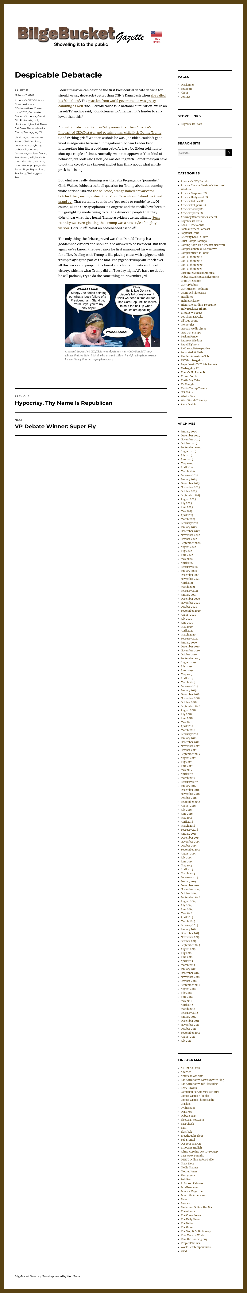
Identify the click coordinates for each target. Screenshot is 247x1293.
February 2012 (189, 1012)
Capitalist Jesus (190, 233)
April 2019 (187, 678)
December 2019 (190, 646)
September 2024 (191, 447)
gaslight (33, 157)
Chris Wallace (32, 141)
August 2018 (188, 710)
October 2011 (188, 1028)
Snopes (185, 1203)
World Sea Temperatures (196, 1247)
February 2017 (189, 782)
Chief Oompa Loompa (194, 241)
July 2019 (186, 666)
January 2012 (188, 1016)
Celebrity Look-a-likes (194, 237)
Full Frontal (188, 1139)
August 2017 (188, 758)
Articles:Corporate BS (194, 193)
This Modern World (193, 1235)
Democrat (21, 153)
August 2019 (188, 662)
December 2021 (190, 575)
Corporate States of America (197, 273)
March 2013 (188, 965)
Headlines (187, 296)
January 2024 (189, 479)
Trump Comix (189, 376)
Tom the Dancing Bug (194, 1239)
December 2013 (190, 933)
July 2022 (186, 551)
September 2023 (190, 495)
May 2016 (186, 817)
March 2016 (188, 825)
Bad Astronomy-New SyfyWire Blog (202, 1080)
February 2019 (189, 686)
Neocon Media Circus (193, 328)
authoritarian (34, 137)
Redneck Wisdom (191, 340)
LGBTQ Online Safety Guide (197, 1159)
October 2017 (189, 750)
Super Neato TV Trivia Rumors (199, 364)
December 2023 (190, 483)
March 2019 (188, 682)
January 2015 (188, 881)
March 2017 (188, 778)
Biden (18, 141)
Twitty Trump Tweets (194, 388)
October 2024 (189, 443)
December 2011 (190, 1020)
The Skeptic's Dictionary (196, 1231)
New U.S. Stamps (191, 332)
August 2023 (188, 499)
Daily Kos (186, 1111)
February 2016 (189, 829)
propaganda (38, 165)
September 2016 (190, 801)
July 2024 (186, 455)
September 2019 (190, 658)
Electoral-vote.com (192, 1119)
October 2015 (189, 845)
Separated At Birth (192, 352)
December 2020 (190, 598)
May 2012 (186, 1001)
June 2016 (187, 813)
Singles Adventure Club (195, 356)
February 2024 (189, 475)
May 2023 (186, 511)
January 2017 (188, 786)
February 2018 (189, 734)
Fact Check (187, 1123)
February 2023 (189, 523)
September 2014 (190, 897)
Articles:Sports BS (192, 213)
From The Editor (191, 280)
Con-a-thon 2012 (191, 257)
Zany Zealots (188, 404)
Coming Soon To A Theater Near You (203, 245)
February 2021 (189, 590)
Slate (184, 1199)
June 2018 (187, 718)
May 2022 (187, 559)
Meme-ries (188, 324)
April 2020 (187, 630)
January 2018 (188, 738)
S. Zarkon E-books (192, 1183)
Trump (19, 177)
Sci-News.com (190, 1187)
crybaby (36, 145)
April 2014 (187, 917)
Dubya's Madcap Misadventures (200, 277)
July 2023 (186, 503)
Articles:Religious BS (193, 205)
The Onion (187, 1227)
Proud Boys (22, 169)
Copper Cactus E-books (195, 1096)
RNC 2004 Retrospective (195, 348)
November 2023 (190, 487)
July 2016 (186, 809)
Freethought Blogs (192, 1135)
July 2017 (186, 762)
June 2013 (186, 957)
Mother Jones (189, 1171)
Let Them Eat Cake (192, 316)
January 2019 (189, 690)
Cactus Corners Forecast (195, 229)
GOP (42, 157)
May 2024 (187, 463)
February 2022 (189, 567)
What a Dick (188, 396)
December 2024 (190, 435)
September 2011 (190, 1032)
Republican (37, 169)
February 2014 (189, 925)
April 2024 (187, 467)
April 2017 (187, 774)
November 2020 (190, 602)
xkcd (184, 1251)
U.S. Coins (187, 392)
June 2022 (187, 555)
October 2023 (189, 491)
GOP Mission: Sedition (194, 288)
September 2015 (190, 849)
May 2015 (186, 865)
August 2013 (188, 949)
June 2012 (187, 997)
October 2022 (189, 539)
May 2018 (186, 722)
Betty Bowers (189, 1088)
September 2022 (191, 543)
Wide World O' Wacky (194, 400)
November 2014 (190, 889)
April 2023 (187, 515)
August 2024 (188, 451)
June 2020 (187, 622)
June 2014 (187, 909)
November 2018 (190, 698)
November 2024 (190, 439)
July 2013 (186, 953)
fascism (33, 153)
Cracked (186, 1103)
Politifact (186, 1179)
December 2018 (190, 694)
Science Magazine (192, 1191)
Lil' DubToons (189, 320)
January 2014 (188, 929)
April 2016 (187, 821)
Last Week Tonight (192, 1155)
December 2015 (190, 837)
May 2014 (186, 913)
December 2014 (190, 885)
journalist (21, 161)
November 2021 (190, 579)
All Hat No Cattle (190, 1068)
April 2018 (187, 726)
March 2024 (188, 471)
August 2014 (188, 901)
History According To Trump (198, 304)
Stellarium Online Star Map (197, 1207)
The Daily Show (190, 1219)
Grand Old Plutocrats (193, 292)
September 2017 (190, 754)
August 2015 (188, 853)
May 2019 (186, 674)
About (184, 92)
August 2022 (188, 547)
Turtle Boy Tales (190, 380)
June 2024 (187, 459)
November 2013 (190, 937)
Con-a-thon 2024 (192, 269)
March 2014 (188, 921)
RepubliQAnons (190, 344)
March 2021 (188, 586)
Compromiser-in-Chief (195, 253)
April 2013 (187, 961)
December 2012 (190, 973)
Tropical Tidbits (190, 1243)
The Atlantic (188, 1211)
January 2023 (189, 527)
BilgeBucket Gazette (27, 1276)
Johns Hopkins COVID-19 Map (199, 1151)
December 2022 (190, 531)
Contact (185, 96)
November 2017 (190, 746)
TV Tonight (188, 384)
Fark (183, 1127)
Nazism (39, 161)
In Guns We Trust (191, 312)
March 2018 (188, 730)
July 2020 (186, 618)
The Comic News (191, 1215)
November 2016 (190, 794)
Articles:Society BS (192, 209)
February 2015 (189, 877)
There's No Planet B (193, 372)
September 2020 (191, 610)
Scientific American (193, 1195)
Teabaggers (34, 173)
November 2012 (190, 977)
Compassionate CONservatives (199, 249)
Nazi (30, 161)
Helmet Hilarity (190, 300)
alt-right (20, 137)
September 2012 (190, 985)
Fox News (21, 157)
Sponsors (186, 88)
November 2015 (190, 841)
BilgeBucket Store (191, 124)
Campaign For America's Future (200, 1092)
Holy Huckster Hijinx (193, 308)
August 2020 (188, 614)
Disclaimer (187, 84)
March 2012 (188, 1009)
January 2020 (189, 642)
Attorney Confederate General (199, 217)
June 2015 (187, 861)
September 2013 (190, 945)
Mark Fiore (187, 1163)
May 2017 (186, 770)
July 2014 (186, 905)
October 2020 (189, 606)
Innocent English (191, 1147)
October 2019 (189, 654)
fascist (42, 153)
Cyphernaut (188, 1107)
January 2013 (188, 969)
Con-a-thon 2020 (192, 265)
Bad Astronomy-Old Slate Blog (199, 1084)
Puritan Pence (189, 336)
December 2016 (190, 790)
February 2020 (189, 638)
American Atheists (192, 1076)
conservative (22, 145)
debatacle (21, 149)
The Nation (187, 1223)
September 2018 (190, 706)
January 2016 (189, 833)
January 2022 (189, 571)
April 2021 (187, 583)
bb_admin (21, 89)
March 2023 (188, 519)
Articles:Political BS (192, 201)
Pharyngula (188, 1175)
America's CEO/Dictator (29, 100)
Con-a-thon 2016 (191, 261)
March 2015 (188, 873)
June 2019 (187, 670)
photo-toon (22, 165)
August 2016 (188, 805)
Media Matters (189, 1167)
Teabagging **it (33, 132)
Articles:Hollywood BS (194, 197)
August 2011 (188, 1036)
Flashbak (186, 1131)
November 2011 (190, 1024)
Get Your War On (191, 1143)
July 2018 (186, 714)
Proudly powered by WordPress (61, 1276)
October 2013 (188, 941)
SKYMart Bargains (192, 360)
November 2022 (190, 535)
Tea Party (20, 173)
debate (33, 149)
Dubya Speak (188, 1115)
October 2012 (189, 981)
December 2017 (190, 742)
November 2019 (190, 650)
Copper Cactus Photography (197, 1100)
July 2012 (186, 993)
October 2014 (189, 893)
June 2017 (187, 766)
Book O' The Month (193, 225)
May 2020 (187, 626)
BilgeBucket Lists (191, 221)
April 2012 (187, 1005)
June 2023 (187, 507)
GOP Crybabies (189, 284)
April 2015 (187, 869)
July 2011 (186, 1040)
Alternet (186, 1072)
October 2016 (189, 797)
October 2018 (189, 702)
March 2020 (188, 634)
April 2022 (187, 563)
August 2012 (188, 989)
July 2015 (186, 857)
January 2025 (189, 431)
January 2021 (188, 594)
